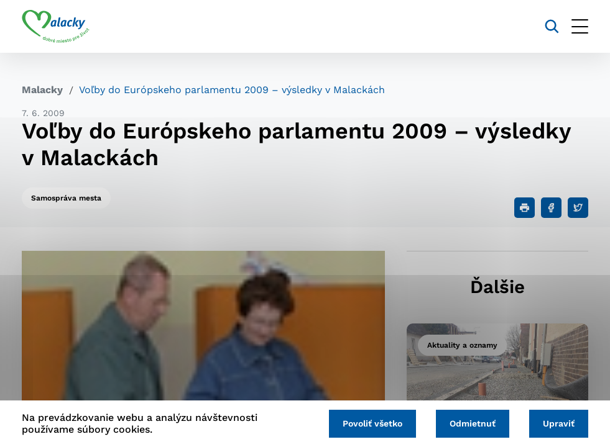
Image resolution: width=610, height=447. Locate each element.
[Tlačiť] (524, 207)
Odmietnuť (473, 423)
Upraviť (559, 423)
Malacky (42, 90)
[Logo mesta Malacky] (56, 26)
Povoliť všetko (372, 423)
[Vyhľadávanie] (552, 26)
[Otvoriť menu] (579, 26)
